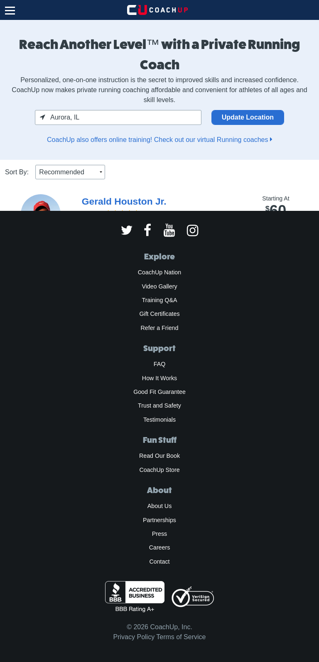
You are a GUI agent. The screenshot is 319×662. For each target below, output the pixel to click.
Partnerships (159, 520)
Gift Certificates (159, 313)
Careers (159, 547)
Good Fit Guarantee (159, 391)
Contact (159, 561)
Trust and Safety (159, 405)
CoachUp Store (159, 470)
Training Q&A (159, 300)
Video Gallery (159, 286)
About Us (159, 506)
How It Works (159, 378)
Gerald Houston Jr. (124, 201)
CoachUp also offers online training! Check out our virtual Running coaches (159, 139)
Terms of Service (181, 636)
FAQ (159, 364)
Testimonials (159, 419)
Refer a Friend (160, 328)
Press (159, 533)
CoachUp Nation (159, 272)
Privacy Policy (134, 636)
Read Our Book (159, 455)
